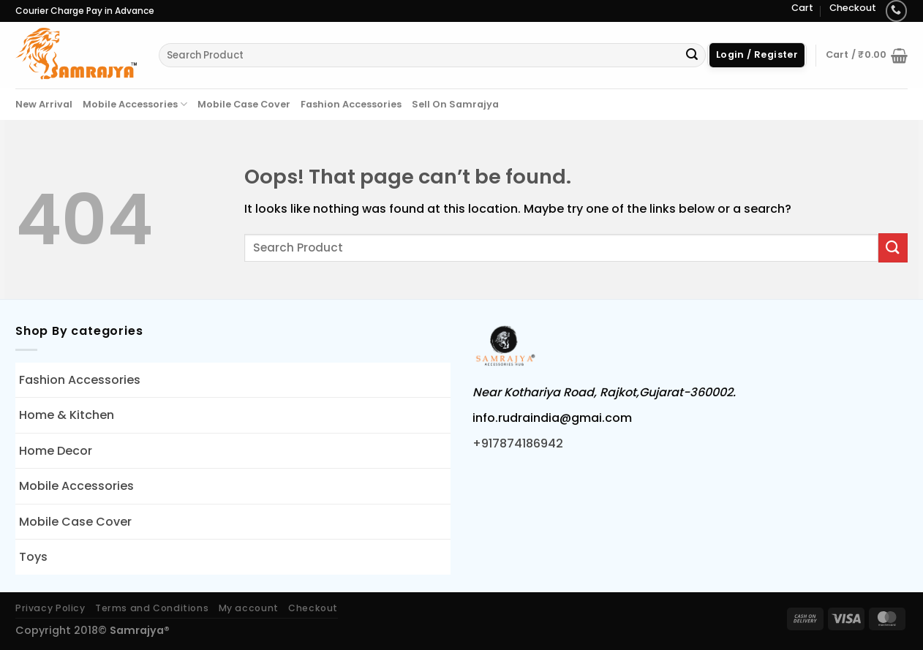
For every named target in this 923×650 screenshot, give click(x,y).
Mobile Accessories (135, 104)
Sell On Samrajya (455, 104)
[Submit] (691, 55)
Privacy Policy (50, 608)
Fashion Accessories (351, 104)
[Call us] (896, 10)
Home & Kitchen (66, 415)
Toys (33, 556)
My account (249, 608)
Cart (802, 7)
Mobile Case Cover (243, 104)
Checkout (852, 7)
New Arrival (43, 104)
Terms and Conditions (151, 608)
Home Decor (55, 450)
